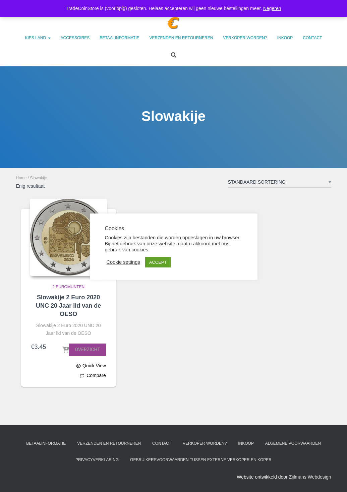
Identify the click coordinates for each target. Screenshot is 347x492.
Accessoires (75, 38)
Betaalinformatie (119, 38)
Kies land (38, 38)
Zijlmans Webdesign (310, 477)
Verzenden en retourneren (181, 38)
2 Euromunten (68, 287)
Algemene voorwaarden (293, 443)
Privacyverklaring (97, 459)
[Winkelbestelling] (279, 183)
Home (21, 178)
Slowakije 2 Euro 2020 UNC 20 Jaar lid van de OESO (68, 305)
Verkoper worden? (245, 38)
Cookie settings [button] (123, 262)
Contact (312, 38)
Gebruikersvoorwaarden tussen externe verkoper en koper (201, 459)
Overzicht (87, 349)
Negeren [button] (272, 8)
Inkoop (285, 38)
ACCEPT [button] (158, 262)
